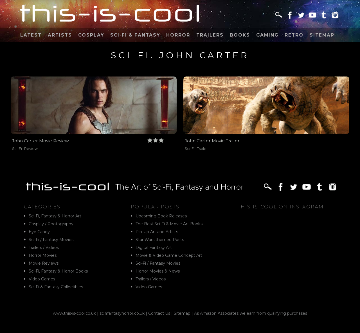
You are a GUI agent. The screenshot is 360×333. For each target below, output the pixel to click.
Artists (60, 35)
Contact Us (159, 313)
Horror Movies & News (158, 271)
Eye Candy (39, 231)
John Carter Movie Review (40, 140)
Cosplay (91, 35)
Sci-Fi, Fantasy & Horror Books (58, 271)
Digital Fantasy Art (154, 247)
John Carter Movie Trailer (212, 140)
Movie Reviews (43, 263)
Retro (294, 35)
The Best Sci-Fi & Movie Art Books (169, 223)
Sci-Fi (17, 149)
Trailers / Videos (44, 247)
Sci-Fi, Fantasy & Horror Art (55, 216)
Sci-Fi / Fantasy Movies (51, 239)
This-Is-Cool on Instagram (281, 207)
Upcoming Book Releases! (162, 216)
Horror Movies (43, 255)
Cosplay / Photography (51, 223)
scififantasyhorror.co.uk (122, 313)
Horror (178, 35)
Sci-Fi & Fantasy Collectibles (56, 286)
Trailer (202, 149)
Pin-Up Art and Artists (157, 231)
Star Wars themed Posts (160, 239)
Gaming (267, 35)
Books (240, 35)
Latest (31, 35)
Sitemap (322, 35)
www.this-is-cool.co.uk (74, 313)
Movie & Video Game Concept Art (169, 255)
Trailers (210, 35)
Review (31, 149)
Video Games (42, 279)
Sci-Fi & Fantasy (135, 35)
